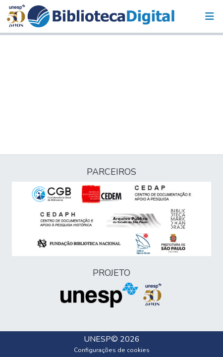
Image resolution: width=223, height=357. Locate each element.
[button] (100, 16)
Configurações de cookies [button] (112, 350)
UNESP (97, 339)
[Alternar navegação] (209, 16)
